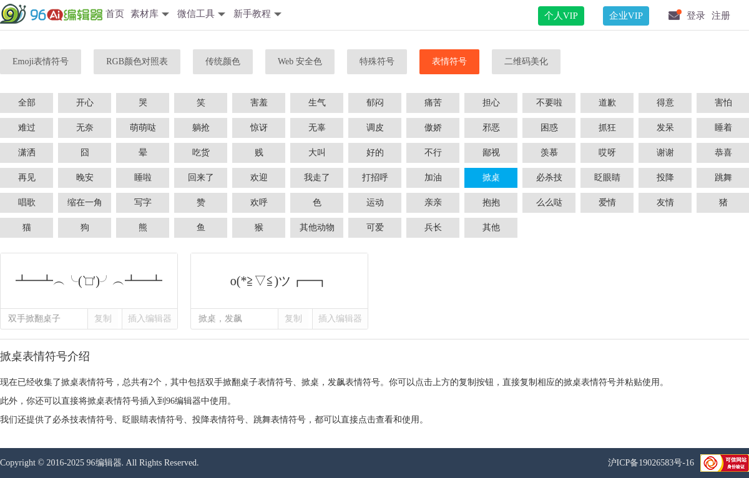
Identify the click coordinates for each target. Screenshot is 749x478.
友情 (665, 202)
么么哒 (549, 202)
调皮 (375, 127)
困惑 (549, 127)
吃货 (201, 152)
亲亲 (433, 202)
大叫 (317, 152)
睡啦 (143, 177)
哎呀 (607, 152)
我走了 (317, 177)
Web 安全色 (300, 61)
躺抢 (201, 127)
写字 (143, 202)
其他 (491, 227)
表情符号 (449, 61)
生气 (317, 102)
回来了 (201, 177)
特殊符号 (377, 61)
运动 (375, 202)
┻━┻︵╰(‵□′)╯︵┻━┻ (89, 280)
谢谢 (665, 152)
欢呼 (259, 202)
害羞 (259, 102)
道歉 (607, 102)
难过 (27, 127)
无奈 (85, 127)
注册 (721, 16)
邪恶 (491, 127)
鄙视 (491, 152)
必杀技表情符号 (83, 419)
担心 (491, 102)
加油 (433, 177)
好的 (375, 152)
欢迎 (259, 177)
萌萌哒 (143, 127)
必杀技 (549, 177)
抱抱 (491, 202)
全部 (27, 102)
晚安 (85, 177)
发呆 (665, 127)
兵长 (433, 227)
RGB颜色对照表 (137, 61)
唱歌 (27, 202)
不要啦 (549, 102)
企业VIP (626, 16)
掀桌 (491, 177)
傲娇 (433, 127)
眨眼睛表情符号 (153, 419)
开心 (85, 102)
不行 (433, 152)
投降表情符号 (218, 419)
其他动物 (317, 227)
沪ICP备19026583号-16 (651, 462)
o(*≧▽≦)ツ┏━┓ (279, 280)
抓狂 (607, 127)
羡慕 (549, 152)
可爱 (375, 227)
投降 (665, 177)
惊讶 (259, 127)
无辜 (317, 127)
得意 (665, 102)
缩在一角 (84, 202)
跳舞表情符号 (279, 419)
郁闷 (375, 102)
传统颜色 (222, 61)
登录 (696, 16)
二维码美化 (526, 61)
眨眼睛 (607, 177)
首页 (114, 14)
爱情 (607, 202)
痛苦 (433, 102)
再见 (27, 177)
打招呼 (375, 177)
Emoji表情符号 (40, 61)
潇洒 (27, 152)
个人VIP (561, 16)
